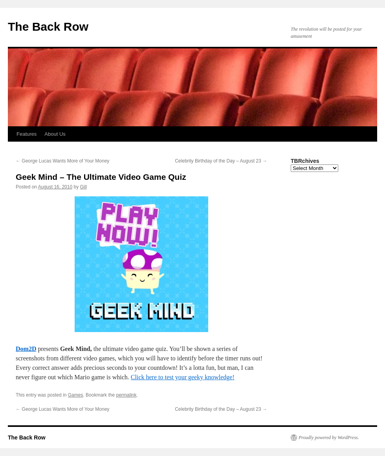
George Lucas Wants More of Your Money (62, 161)
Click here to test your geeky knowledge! (183, 377)
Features (26, 134)
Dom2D (26, 348)
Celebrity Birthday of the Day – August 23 (221, 161)
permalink (126, 395)
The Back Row (48, 26)
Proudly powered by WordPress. (329, 437)
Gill (83, 187)
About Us (54, 134)
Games (75, 395)
